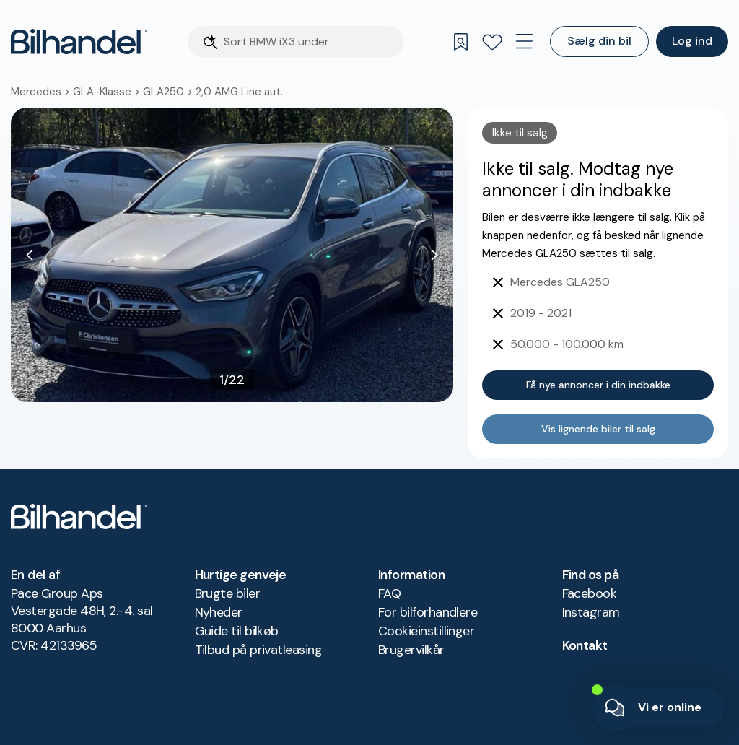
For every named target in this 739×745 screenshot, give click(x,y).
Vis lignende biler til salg (598, 428)
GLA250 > (169, 91)
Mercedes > (42, 91)
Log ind (692, 40)
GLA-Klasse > (108, 91)
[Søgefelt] (309, 41)
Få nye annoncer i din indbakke (598, 384)
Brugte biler (228, 593)
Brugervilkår (411, 650)
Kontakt (585, 645)
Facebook (589, 593)
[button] (232, 255)
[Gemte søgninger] (460, 41)
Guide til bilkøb (237, 631)
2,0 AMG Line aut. (239, 91)
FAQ (389, 593)
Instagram (591, 612)
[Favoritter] (492, 41)
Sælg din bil (599, 40)
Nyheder (218, 612)
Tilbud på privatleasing (259, 650)
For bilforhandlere (427, 612)
